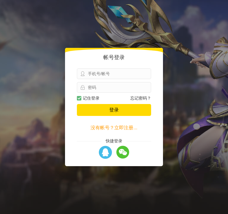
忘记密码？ (140, 98)
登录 (114, 109)
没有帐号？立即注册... (114, 127)
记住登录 (88, 98)
